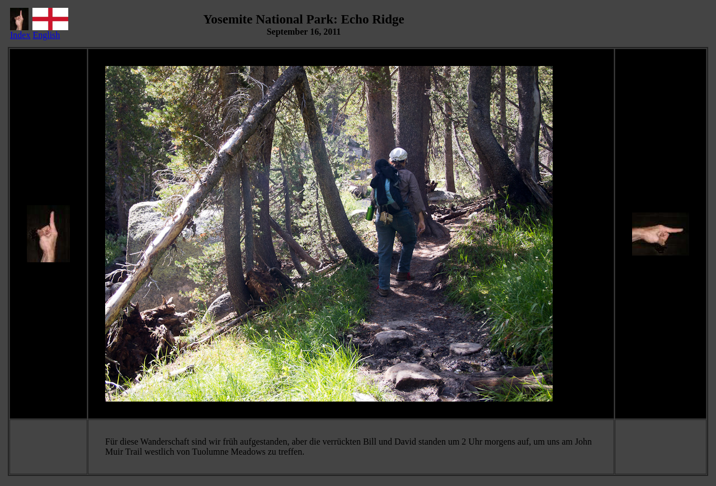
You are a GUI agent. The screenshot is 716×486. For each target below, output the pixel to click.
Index (20, 31)
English (50, 31)
